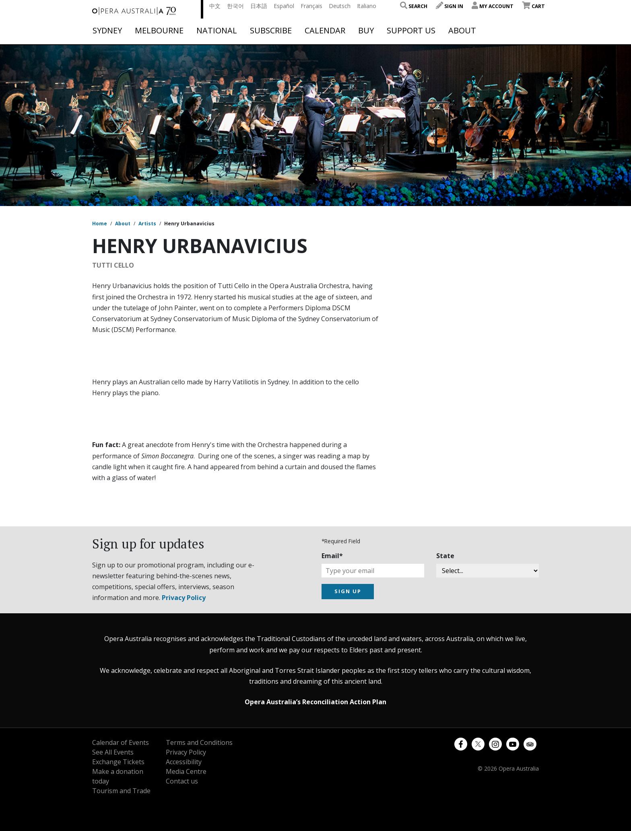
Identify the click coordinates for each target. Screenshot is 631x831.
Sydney (107, 31)
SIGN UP (347, 591)
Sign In (449, 6)
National (216, 31)
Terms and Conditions (199, 742)
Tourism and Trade (121, 790)
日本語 (258, 6)
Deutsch (340, 6)
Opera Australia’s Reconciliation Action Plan (315, 701)
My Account (492, 6)
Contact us (182, 781)
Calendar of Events (120, 742)
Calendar (325, 31)
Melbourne (159, 31)
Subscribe (271, 31)
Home (99, 223)
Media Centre (186, 771)
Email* (332, 555)
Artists (147, 223)
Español (284, 6)
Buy (366, 31)
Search (413, 6)
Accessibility (184, 761)
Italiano (366, 6)
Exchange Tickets (118, 761)
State (445, 555)
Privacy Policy (184, 597)
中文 (215, 6)
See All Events (113, 752)
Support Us (411, 31)
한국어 (235, 6)
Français (311, 6)
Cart (533, 6)
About (462, 31)
